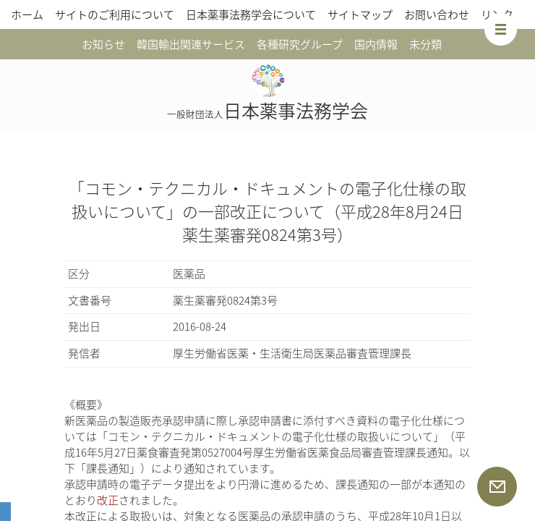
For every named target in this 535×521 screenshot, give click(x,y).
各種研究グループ (300, 44)
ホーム (27, 14)
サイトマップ (360, 14)
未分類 (425, 44)
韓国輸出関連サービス (191, 44)
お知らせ (103, 44)
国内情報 (376, 44)
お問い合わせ (436, 14)
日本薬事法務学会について (251, 14)
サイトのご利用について (114, 14)
